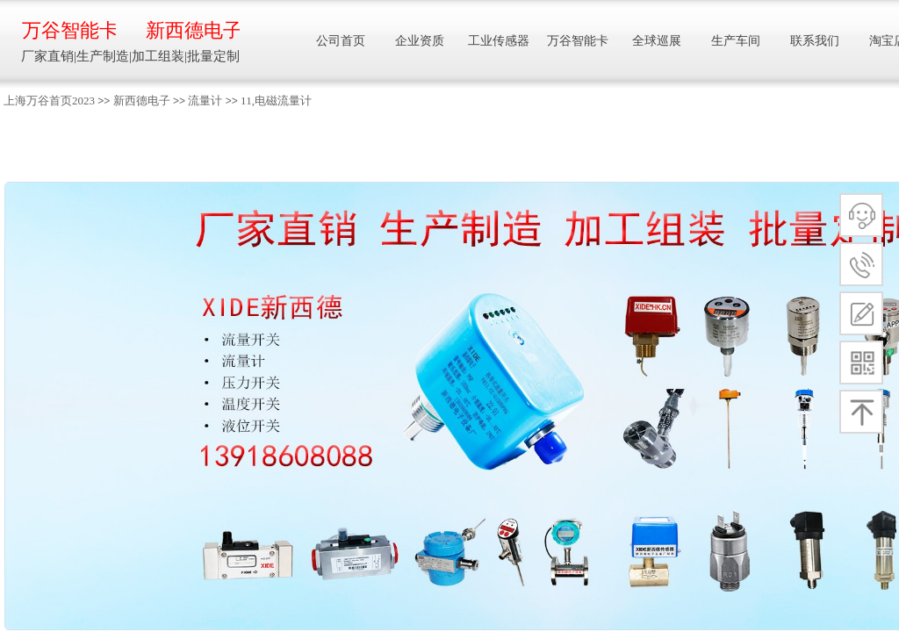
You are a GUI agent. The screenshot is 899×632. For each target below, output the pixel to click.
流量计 (205, 100)
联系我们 (814, 40)
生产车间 (735, 40)
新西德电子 (141, 100)
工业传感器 (498, 40)
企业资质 (419, 40)
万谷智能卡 (69, 30)
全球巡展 (656, 40)
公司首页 (340, 40)
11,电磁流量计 (276, 100)
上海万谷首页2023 (49, 100)
